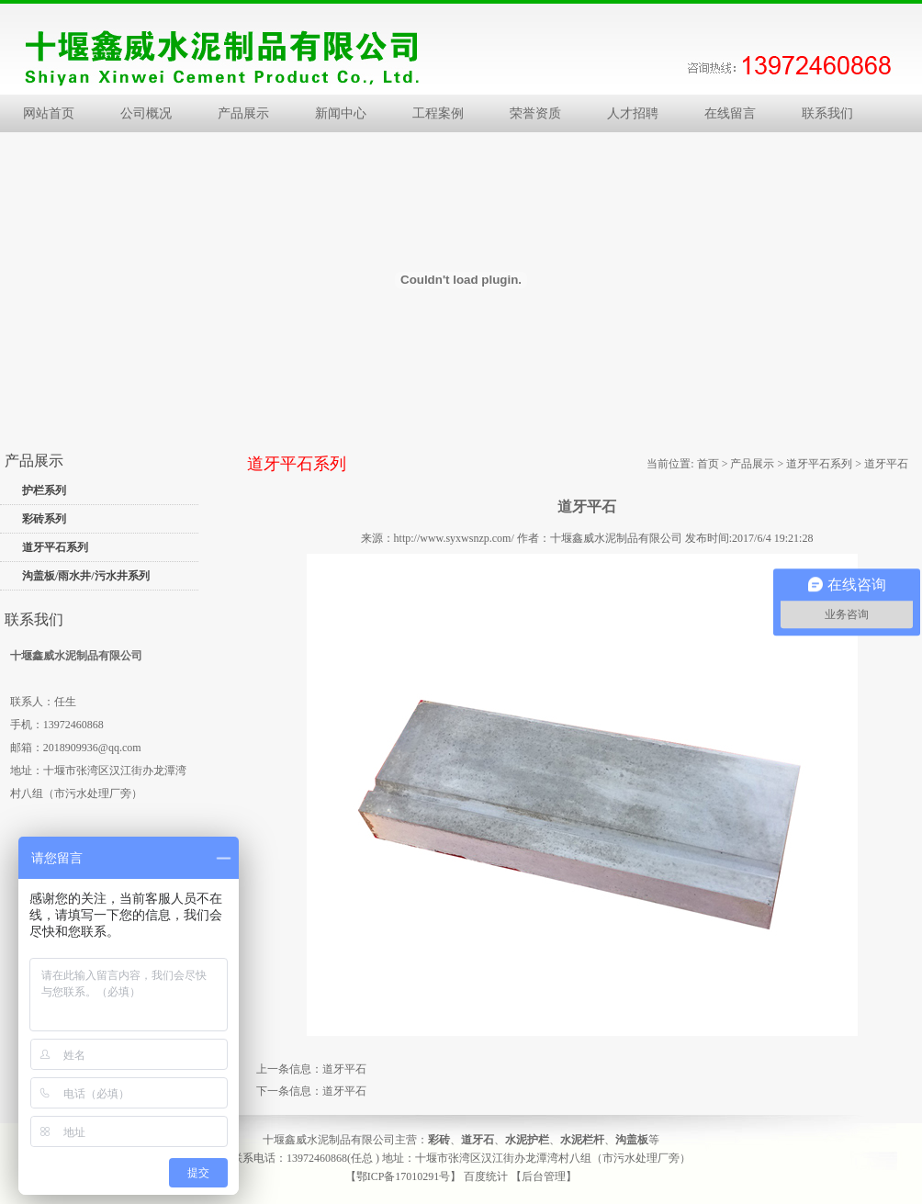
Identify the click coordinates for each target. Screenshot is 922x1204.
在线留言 (730, 113)
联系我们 (827, 113)
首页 (708, 463)
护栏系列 (44, 490)
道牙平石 (344, 1069)
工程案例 (438, 113)
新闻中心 (340, 113)
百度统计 (486, 1176)
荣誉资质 (535, 113)
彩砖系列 (44, 518)
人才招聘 (632, 113)
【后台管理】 (544, 1176)
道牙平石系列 (55, 547)
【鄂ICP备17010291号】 (403, 1176)
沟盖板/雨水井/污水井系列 (86, 575)
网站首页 (48, 113)
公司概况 (146, 113)
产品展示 (243, 113)
